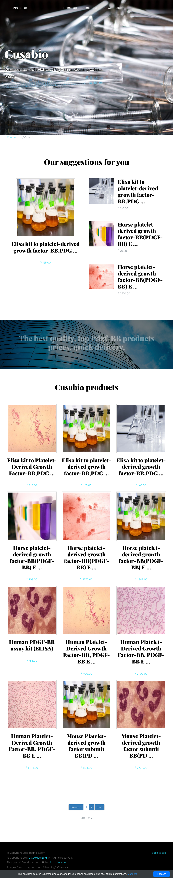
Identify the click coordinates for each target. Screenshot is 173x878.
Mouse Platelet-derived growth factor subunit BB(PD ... (86, 745)
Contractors (14, 137)
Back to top (159, 852)
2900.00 (141, 673)
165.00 (45, 262)
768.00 (32, 660)
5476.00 (32, 767)
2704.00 (141, 767)
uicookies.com (58, 862)
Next (99, 807)
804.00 (86, 767)
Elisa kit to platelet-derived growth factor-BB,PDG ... (45, 247)
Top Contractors (113, 8)
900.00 (86, 673)
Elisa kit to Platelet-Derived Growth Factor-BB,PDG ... (32, 466)
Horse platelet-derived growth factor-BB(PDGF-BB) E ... (31, 557)
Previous (76, 807)
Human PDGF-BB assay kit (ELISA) (32, 645)
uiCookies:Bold (38, 857)
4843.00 (141, 579)
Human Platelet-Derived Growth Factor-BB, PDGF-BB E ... (86, 651)
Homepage (70, 8)
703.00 (32, 579)
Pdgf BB (20, 8)
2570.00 (86, 579)
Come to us (90, 8)
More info (132, 874)
